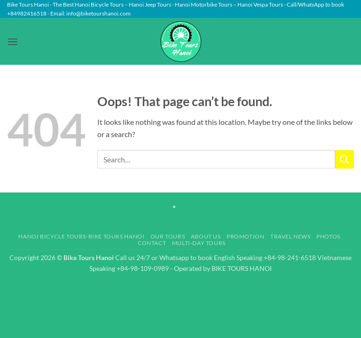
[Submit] (344, 159)
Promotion (246, 236)
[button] (12, 41)
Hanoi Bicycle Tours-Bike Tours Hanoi (81, 236)
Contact (152, 242)
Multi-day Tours (199, 242)
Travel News (290, 236)
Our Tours (167, 236)
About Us (206, 236)
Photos (328, 236)
